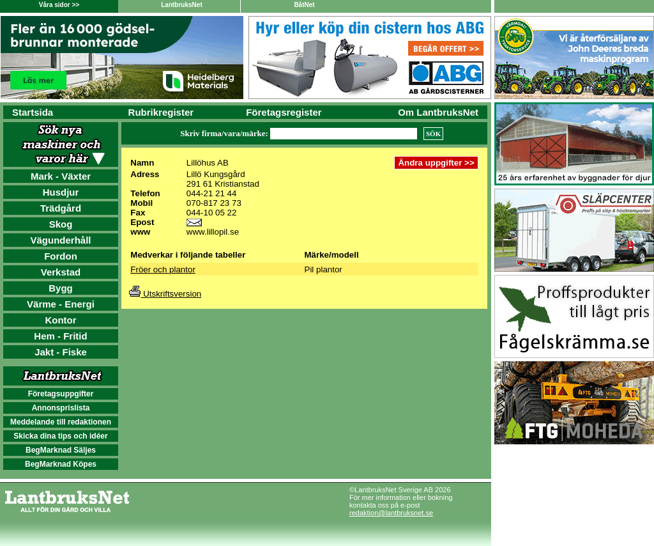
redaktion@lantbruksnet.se (391, 513)
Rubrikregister (161, 112)
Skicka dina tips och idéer (60, 436)
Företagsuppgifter (61, 393)
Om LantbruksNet (438, 112)
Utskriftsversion (165, 294)
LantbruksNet (181, 4)
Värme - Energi (61, 304)
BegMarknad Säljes (61, 450)
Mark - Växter (61, 176)
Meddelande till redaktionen (60, 421)
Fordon (60, 256)
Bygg (61, 288)
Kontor (60, 320)
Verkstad (61, 272)
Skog (61, 224)
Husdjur (61, 192)
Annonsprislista (61, 407)
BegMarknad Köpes (60, 464)
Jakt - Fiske (60, 352)
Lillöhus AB (207, 163)
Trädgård (60, 208)
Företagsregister (283, 112)
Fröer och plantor (162, 269)
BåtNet (304, 4)
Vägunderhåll (60, 240)
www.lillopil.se (212, 232)
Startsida (32, 112)
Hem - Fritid (60, 336)
